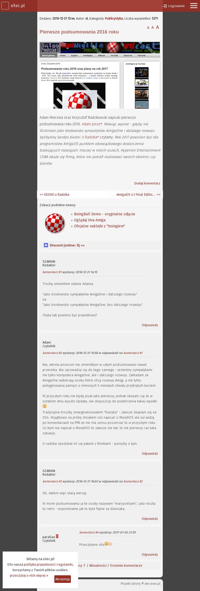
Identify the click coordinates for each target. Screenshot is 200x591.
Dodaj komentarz (147, 183)
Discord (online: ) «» (67, 245)
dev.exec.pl (152, 584)
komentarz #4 (88, 532)
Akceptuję (62, 579)
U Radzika (89, 137)
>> (158, 194)
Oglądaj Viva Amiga (90, 220)
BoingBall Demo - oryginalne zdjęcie (104, 214)
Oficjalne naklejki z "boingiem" (99, 226)
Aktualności (98, 565)
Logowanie (176, 6)
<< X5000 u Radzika (54, 194)
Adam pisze (91, 124)
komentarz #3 (52, 481)
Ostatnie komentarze (126, 565)
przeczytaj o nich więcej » (29, 575)
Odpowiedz (150, 325)
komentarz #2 (52, 353)
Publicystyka (114, 18)
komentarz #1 (52, 272)
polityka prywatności (39, 564)
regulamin (65, 564)
